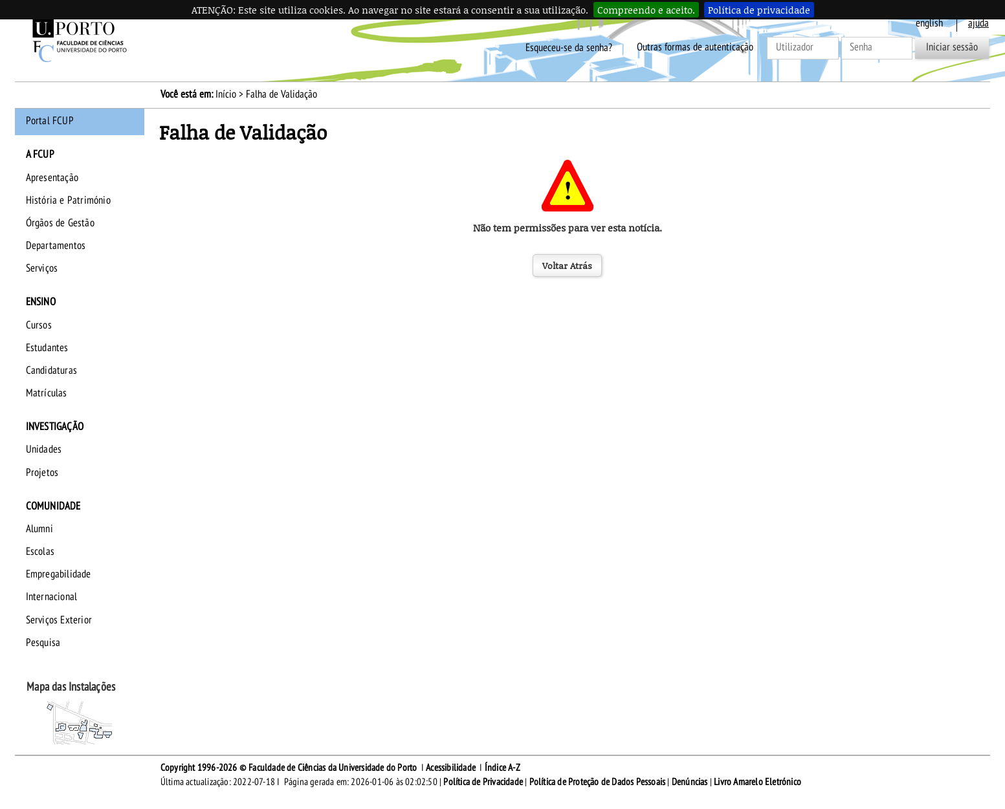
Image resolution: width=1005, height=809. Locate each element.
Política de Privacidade (483, 782)
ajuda (978, 23)
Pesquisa (43, 642)
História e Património (68, 200)
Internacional (52, 596)
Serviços (42, 268)
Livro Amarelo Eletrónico (757, 782)
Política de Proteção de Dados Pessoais (597, 782)
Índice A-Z (502, 767)
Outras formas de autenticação (695, 47)
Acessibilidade (451, 767)
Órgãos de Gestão (60, 223)
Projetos (42, 472)
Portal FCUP (50, 120)
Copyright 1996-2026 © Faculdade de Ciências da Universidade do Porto (288, 767)
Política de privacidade (759, 9)
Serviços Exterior (59, 620)
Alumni (39, 529)
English (929, 23)
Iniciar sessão (952, 47)
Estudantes (47, 347)
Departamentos (56, 245)
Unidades (44, 449)
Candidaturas (51, 370)
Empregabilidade (58, 574)
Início (225, 94)
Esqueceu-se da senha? (568, 47)
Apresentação (52, 177)
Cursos (39, 325)
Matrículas (46, 393)
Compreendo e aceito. (646, 9)
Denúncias (690, 782)
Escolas (40, 551)
